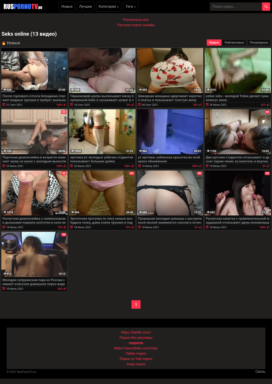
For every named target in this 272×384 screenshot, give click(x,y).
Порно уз (127, 359)
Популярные (259, 42)
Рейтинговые (234, 42)
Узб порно (143, 359)
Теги (131, 6)
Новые (67, 6)
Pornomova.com (136, 20)
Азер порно (136, 364)
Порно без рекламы (136, 338)
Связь (260, 371)
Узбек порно (136, 353)
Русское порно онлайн (136, 25)
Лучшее (85, 6)
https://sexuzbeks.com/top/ (136, 348)
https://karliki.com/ (136, 332)
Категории (109, 6)
